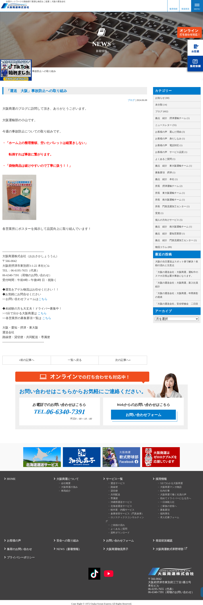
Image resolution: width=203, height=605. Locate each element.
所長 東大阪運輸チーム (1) (170, 193)
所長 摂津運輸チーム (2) (168, 186)
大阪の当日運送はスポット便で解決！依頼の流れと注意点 (176, 263)
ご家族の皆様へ (165, 506)
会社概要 (63, 484)
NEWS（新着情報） (67, 546)
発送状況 (185, 9)
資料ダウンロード (117, 529)
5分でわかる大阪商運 (168, 484)
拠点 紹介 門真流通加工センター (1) (176, 240)
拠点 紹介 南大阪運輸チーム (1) (173, 226)
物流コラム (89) (163, 247)
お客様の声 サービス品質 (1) (171, 152)
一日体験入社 (164, 502)
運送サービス (115, 484)
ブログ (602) (161, 111)
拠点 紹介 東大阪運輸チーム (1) (173, 165)
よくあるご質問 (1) (165, 159)
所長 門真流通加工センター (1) (172, 206)
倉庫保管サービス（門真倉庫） (124, 514)
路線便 (111, 487)
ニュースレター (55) (165, 125)
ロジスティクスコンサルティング (126, 518)
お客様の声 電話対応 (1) (168, 145)
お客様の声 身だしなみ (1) (170, 138)
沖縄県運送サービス (118, 502)
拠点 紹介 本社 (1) (166, 179)
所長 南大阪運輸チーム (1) (170, 199)
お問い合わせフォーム (143, 415)
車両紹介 (63, 491)
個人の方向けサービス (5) (168, 220)
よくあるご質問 (116, 525)
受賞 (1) (159, 213)
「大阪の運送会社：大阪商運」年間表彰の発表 (176, 295)
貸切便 (111, 491)
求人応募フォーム (166, 518)
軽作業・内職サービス (120, 510)
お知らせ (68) (162, 98)
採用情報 (159, 479)
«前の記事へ (26, 360)
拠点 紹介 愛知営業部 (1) (170, 233)
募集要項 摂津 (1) (165, 172)
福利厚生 (162, 514)
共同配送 (112, 495)
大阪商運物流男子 (115, 546)
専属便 (111, 499)
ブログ (131, 100)
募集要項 (162, 510)
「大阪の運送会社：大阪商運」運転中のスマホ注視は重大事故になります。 (176, 274)
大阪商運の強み (66, 487)
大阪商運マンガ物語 (168, 487)
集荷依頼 (173, 9)
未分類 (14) (161, 104)
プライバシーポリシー (19, 554)
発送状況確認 (162, 537)
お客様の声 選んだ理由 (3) (170, 131)
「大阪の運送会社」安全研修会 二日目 (176, 303)
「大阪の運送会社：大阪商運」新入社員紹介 (176, 284)
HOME (9, 479)
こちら (42, 299)
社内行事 (162, 491)
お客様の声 (12, 537)
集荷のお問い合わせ (17, 546)
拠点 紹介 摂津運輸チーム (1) (172, 118)
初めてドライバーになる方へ (172, 499)
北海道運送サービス (118, 506)
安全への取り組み (66, 537)
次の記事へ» (122, 360)
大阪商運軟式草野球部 (168, 546)
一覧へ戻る (75, 360)
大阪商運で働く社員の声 (170, 495)
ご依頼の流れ (115, 522)
